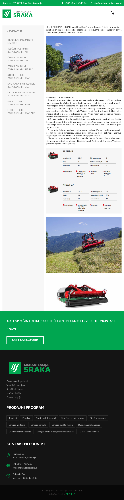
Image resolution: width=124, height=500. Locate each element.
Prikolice (26, 418)
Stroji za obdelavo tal (46, 418)
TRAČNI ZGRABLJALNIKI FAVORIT (20, 41)
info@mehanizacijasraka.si (107, 3)
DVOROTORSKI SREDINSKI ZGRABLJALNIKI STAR (21, 85)
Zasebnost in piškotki (17, 381)
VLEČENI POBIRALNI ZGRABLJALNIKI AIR (18, 50)
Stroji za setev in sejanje (72, 418)
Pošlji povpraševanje (25, 340)
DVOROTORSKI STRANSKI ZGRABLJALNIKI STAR (21, 94)
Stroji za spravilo (38, 424)
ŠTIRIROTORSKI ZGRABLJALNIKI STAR (19, 76)
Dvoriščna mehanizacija (89, 424)
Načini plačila (13, 393)
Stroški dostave (14, 389)
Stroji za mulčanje (17, 424)
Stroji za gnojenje (98, 418)
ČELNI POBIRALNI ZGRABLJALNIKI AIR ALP (20, 68)
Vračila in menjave (15, 385)
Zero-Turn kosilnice (89, 431)
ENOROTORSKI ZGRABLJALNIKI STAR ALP (21, 111)
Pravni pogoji (13, 397)
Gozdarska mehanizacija (20, 431)
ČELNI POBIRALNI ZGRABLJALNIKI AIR (18, 59)
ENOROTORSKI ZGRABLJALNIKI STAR (19, 103)
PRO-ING (70, 494)
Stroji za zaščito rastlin (62, 424)
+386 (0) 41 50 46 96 (75, 3)
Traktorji (13, 418)
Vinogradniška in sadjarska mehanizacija (55, 431)
